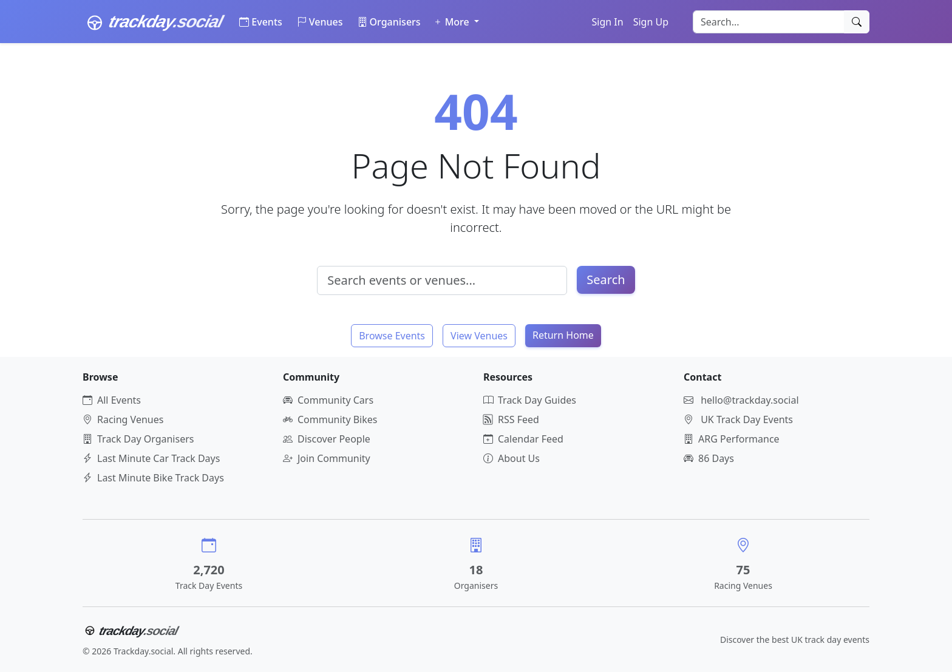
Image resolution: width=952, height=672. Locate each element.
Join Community (326, 458)
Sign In (608, 22)
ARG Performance (732, 439)
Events (260, 22)
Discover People (326, 439)
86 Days (709, 458)
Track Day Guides (529, 400)
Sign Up (650, 22)
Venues (320, 22)
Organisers (389, 22)
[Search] (856, 21)
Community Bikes (330, 419)
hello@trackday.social (749, 400)
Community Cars (328, 400)
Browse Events (392, 335)
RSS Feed (511, 419)
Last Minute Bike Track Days (153, 477)
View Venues (479, 335)
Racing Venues (123, 419)
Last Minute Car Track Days (151, 458)
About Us (511, 458)
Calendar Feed (523, 439)
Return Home (563, 335)
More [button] (452, 22)
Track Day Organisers (138, 439)
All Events (112, 400)
